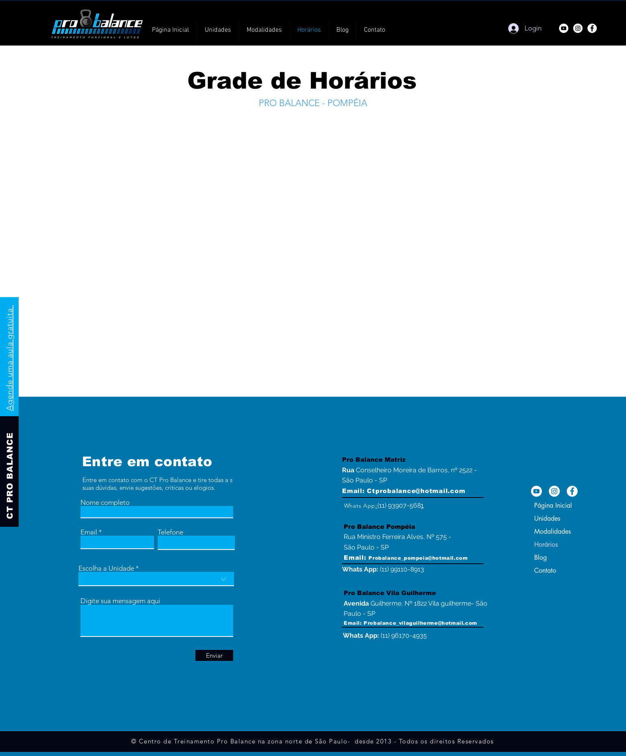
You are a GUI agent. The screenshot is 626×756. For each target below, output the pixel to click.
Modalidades (552, 531)
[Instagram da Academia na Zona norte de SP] (554, 491)
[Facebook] (592, 28)
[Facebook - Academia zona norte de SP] (572, 491)
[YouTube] (563, 28)
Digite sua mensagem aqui (120, 600)
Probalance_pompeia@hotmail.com (418, 558)
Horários (546, 544)
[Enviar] (214, 655)
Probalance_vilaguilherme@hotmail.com (420, 623)
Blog (540, 557)
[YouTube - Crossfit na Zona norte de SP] (536, 491)
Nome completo (105, 502)
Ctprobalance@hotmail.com (416, 490)
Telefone (170, 532)
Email (88, 532)
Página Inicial (553, 505)
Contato (545, 570)
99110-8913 (407, 569)
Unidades (547, 518)
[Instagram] (578, 28)
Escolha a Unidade (106, 568)
